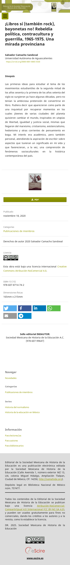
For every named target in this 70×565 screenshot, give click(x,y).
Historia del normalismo (17, 407)
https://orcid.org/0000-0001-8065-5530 (23, 62)
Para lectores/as (13, 435)
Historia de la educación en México (22, 412)
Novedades (10, 378)
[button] (10, 308)
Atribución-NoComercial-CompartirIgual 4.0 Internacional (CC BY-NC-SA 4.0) (35, 507)
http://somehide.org (50, 479)
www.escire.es (35, 558)
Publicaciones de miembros (18, 231)
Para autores (11, 440)
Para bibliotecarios (14, 445)
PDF (36, 199)
